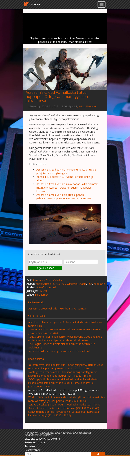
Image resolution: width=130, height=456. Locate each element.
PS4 (90, 283)
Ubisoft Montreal (46, 287)
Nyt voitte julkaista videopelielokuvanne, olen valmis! (59, 351)
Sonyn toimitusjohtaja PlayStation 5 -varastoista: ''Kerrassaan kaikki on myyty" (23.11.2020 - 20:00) (64, 413)
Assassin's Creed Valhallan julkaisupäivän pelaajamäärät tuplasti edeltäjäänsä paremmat (63, 196)
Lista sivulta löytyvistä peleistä (42, 438)
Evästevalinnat (33, 450)
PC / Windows (69, 283)
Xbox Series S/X (45, 283)
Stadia (82, 283)
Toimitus (30, 446)
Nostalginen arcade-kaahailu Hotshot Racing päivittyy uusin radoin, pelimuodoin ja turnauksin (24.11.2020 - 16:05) (62, 373)
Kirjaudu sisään (45, 268)
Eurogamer (41, 294)
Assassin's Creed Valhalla (47, 280)
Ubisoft (43, 291)
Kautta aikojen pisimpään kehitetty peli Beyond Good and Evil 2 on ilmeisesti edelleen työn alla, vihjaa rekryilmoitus (65, 338)
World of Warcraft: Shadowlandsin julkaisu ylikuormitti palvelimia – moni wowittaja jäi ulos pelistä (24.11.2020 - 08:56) (66, 399)
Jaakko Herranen (87, 106)
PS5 (57, 283)
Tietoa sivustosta (35, 442)
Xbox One (99, 283)
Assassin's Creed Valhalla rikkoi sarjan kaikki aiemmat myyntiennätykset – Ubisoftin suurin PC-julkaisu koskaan (67, 187)
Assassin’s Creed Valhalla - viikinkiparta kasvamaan (57, 308)
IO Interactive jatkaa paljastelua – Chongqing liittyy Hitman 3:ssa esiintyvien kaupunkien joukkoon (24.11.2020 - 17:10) (65, 366)
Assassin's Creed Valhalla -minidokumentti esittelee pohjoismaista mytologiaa (66, 171)
